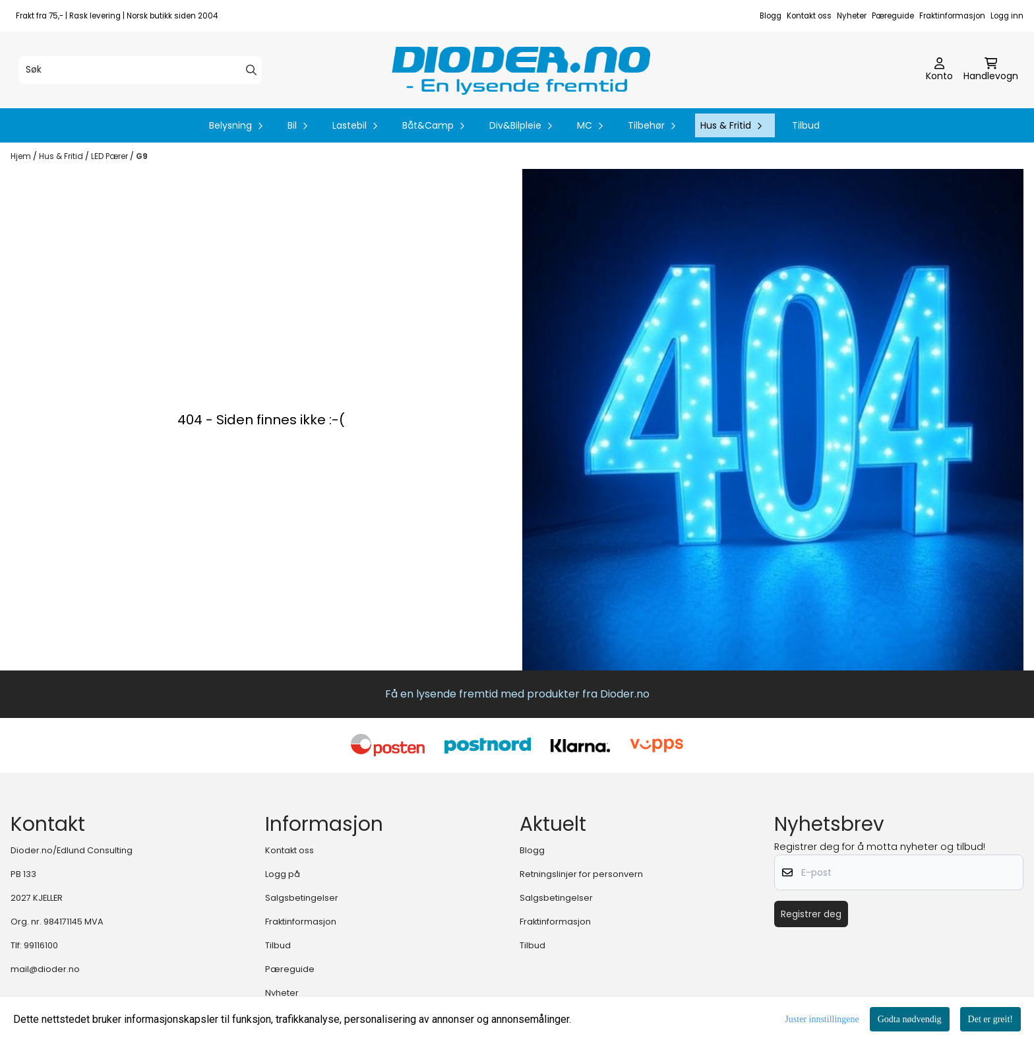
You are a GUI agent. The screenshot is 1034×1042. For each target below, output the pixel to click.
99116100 (41, 945)
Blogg (770, 16)
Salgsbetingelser (301, 897)
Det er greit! (990, 1019)
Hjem (22, 156)
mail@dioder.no (45, 969)
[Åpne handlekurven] (990, 70)
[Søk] (140, 70)
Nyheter (852, 16)
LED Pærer (110, 156)
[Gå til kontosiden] (939, 70)
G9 (142, 156)
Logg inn (1006, 16)
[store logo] (521, 70)
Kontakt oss (809, 16)
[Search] (251, 70)
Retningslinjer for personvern (581, 874)
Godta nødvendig (910, 1019)
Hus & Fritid (62, 156)
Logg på (282, 874)
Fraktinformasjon (952, 16)
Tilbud (806, 125)
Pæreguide (893, 16)
